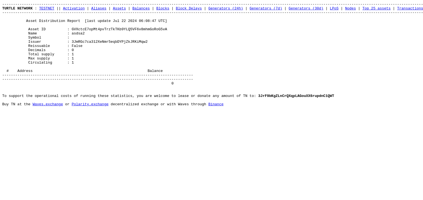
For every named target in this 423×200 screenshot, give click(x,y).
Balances (141, 9)
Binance (216, 124)
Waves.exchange (48, 124)
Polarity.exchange (90, 124)
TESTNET (47, 9)
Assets (119, 9)
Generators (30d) (306, 9)
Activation (74, 9)
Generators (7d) (265, 9)
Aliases (99, 9)
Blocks (162, 9)
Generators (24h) (225, 9)
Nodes (350, 9)
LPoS (334, 9)
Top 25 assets (376, 9)
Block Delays (189, 9)
